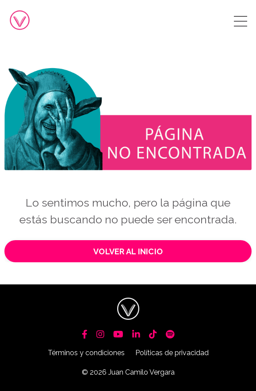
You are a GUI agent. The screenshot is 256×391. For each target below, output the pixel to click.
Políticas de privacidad (172, 353)
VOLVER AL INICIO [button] (128, 251)
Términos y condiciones (86, 353)
